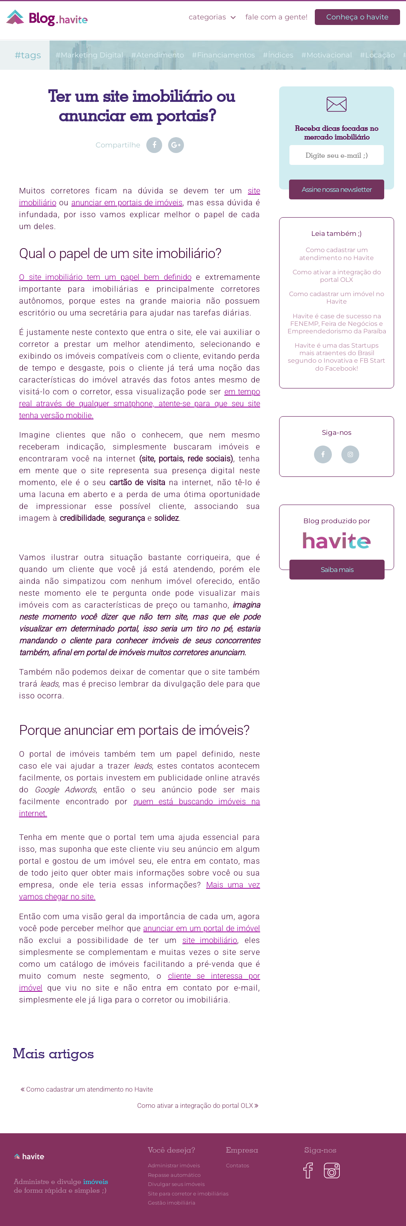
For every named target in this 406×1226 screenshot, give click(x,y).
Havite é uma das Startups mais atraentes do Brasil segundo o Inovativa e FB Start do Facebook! (336, 357)
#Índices (278, 55)
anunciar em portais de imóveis (126, 202)
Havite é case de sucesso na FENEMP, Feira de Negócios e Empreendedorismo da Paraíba (336, 323)
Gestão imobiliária (171, 1203)
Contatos (237, 1166)
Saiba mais (337, 570)
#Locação (377, 55)
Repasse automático (174, 1175)
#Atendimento (157, 55)
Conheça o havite (357, 17)
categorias (213, 17)
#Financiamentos (223, 55)
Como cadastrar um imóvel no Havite (336, 297)
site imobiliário (209, 940)
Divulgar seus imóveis (176, 1184)
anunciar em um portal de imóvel (201, 928)
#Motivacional (326, 55)
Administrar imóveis (174, 1166)
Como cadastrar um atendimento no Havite (87, 1089)
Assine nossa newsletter (337, 189)
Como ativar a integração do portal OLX (198, 1105)
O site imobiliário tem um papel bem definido (105, 277)
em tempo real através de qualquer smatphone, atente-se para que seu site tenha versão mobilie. (139, 403)
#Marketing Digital (89, 55)
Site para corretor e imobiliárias (188, 1194)
